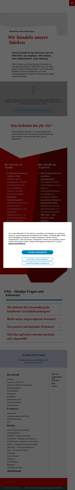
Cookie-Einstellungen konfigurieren (37, 263)
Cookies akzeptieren (37, 252)
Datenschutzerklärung (17, 243)
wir (58, 235)
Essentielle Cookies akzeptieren (37, 259)
